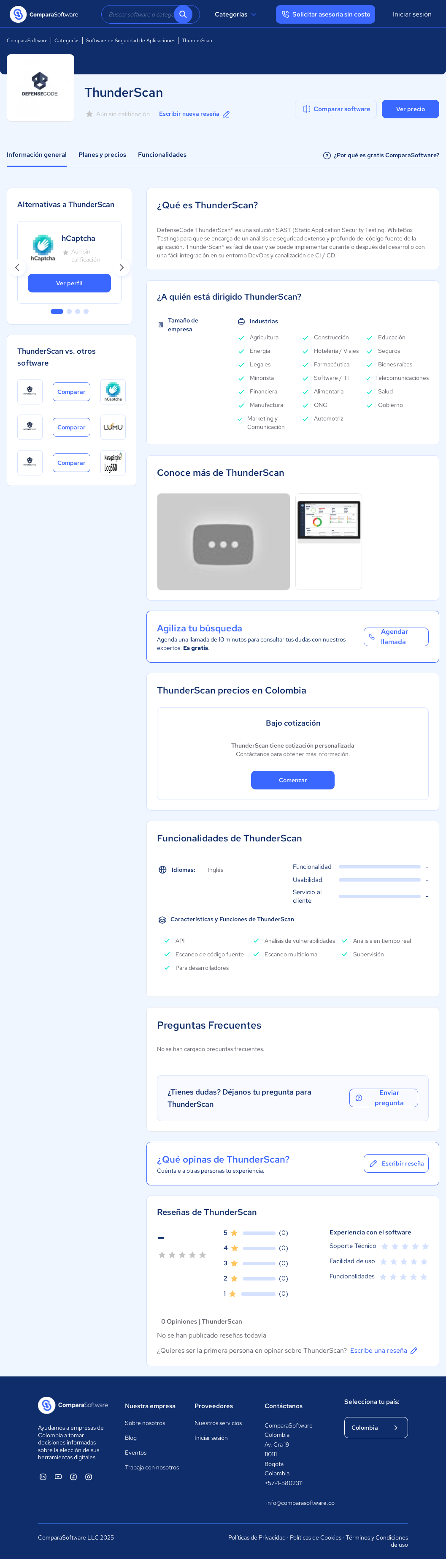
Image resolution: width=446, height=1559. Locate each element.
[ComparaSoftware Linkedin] (43, 1477)
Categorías (237, 14)
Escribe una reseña (384, 1351)
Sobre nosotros (145, 1423)
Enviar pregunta (379, 1098)
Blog (131, 1438)
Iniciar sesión (412, 14)
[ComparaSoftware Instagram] (89, 1477)
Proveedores (214, 1406)
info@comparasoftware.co (297, 1503)
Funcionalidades (162, 154)
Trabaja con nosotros (152, 1467)
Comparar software (336, 109)
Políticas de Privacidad (257, 1537)
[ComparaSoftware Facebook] (73, 1477)
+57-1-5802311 (284, 1483)
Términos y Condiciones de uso (377, 1541)
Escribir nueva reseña (195, 114)
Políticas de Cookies (315, 1537)
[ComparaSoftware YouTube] (58, 1477)
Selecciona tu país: (372, 1402)
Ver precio (410, 109)
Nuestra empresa (150, 1406)
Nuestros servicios (218, 1423)
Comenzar (293, 780)
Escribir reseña (396, 1163)
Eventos (135, 1452)
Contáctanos (284, 1406)
